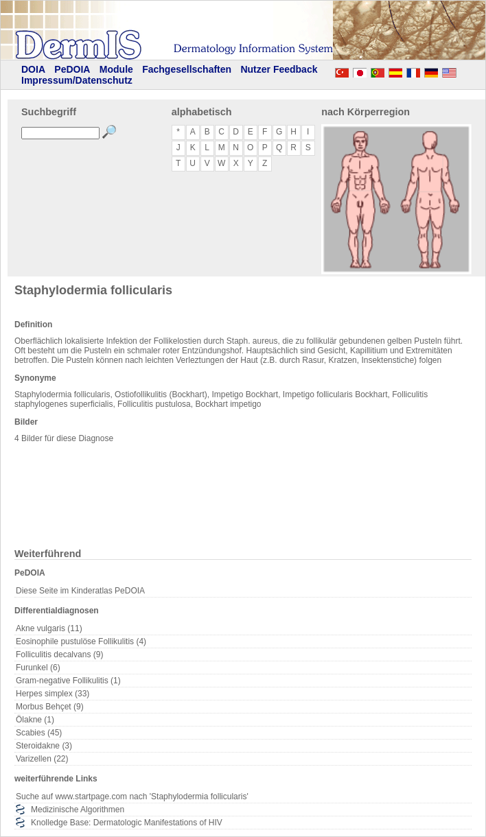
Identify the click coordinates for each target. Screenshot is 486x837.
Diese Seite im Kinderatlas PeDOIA (80, 591)
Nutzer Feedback (278, 69)
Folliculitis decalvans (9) (59, 654)
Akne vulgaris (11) (49, 628)
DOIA (33, 69)
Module (116, 69)
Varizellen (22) (42, 759)
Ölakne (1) (35, 719)
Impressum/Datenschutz (76, 80)
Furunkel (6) (38, 667)
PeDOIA (72, 69)
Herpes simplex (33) (52, 693)
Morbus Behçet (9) (50, 706)
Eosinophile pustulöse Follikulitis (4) (81, 641)
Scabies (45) (39, 733)
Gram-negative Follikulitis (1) (68, 680)
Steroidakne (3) (44, 746)
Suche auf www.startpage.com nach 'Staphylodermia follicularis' (132, 796)
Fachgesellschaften (186, 69)
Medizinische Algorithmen (77, 809)
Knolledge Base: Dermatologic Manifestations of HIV (126, 822)
